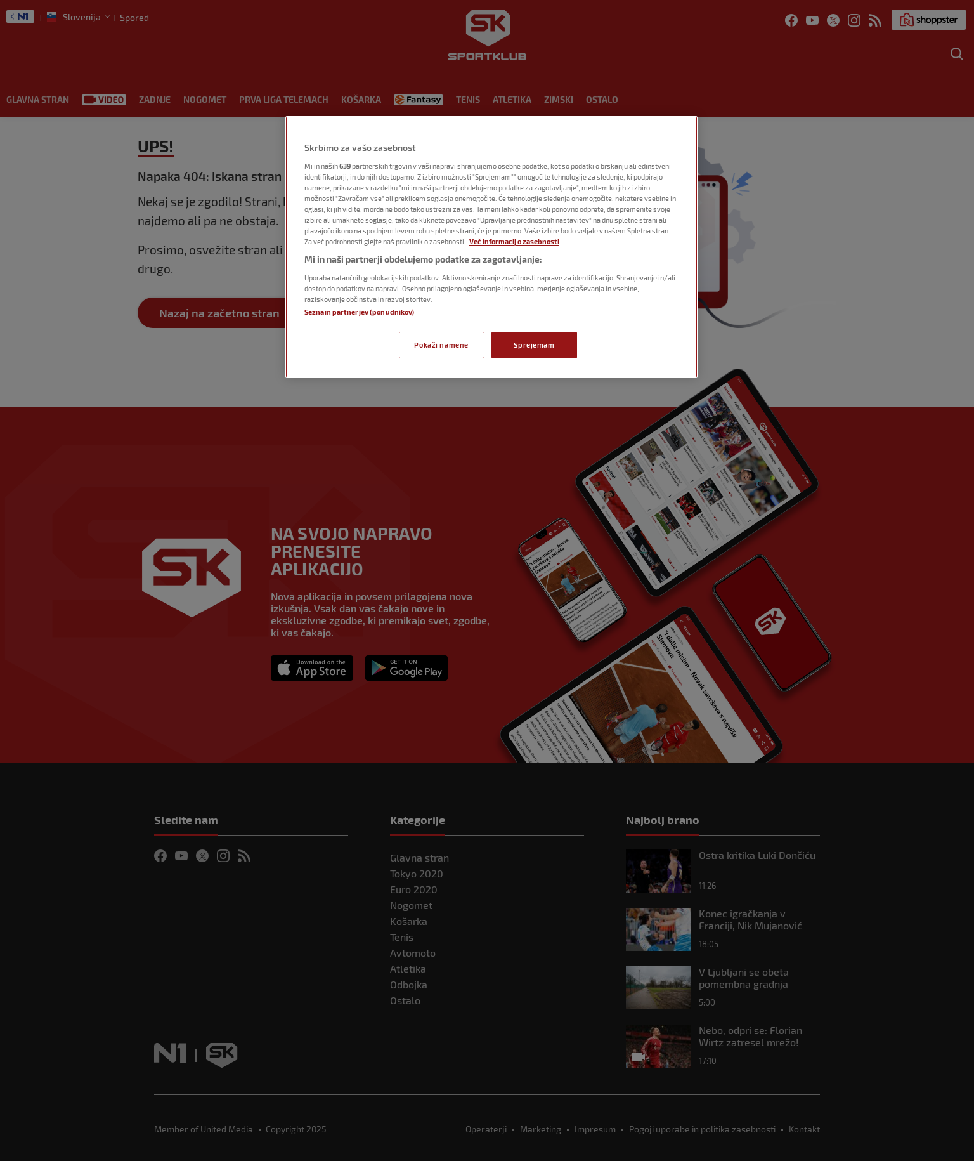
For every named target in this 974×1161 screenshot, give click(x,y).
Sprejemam (534, 345)
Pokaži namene (441, 345)
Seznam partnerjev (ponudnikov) (359, 312)
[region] (491, 247)
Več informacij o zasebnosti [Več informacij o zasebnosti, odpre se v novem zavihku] (514, 241)
